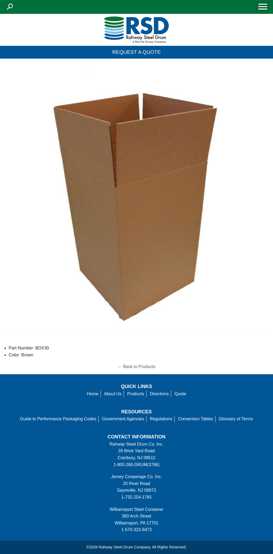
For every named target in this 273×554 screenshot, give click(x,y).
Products (135, 394)
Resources (136, 411)
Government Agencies (123, 419)
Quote (180, 394)
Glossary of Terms (236, 419)
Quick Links (136, 386)
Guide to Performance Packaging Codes (58, 419)
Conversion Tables (195, 419)
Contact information (136, 436)
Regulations (161, 419)
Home (92, 394)
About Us (113, 394)
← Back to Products (136, 366)
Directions (159, 394)
